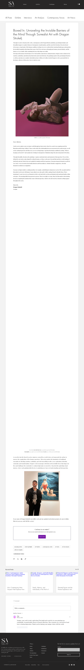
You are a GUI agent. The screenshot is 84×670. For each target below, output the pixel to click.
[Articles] (35, 651)
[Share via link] (25, 559)
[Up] (75, 659)
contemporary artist (47, 547)
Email (59, 646)
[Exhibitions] (46, 648)
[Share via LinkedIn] (21, 559)
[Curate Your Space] (37, 655)
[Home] (35, 646)
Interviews (28, 18)
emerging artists (18, 547)
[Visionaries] (46, 651)
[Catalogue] (46, 646)
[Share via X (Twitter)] (18, 559)
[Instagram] (69, 665)
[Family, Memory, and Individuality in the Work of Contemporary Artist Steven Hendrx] (42, 578)
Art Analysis (39, 18)
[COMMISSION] (18, 656)
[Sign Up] (69, 654)
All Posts (8, 18)
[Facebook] (71, 665)
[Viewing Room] (35, 653)
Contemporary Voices (55, 18)
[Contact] (46, 653)
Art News (71, 18)
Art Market (37, 547)
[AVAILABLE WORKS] (7, 656)
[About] (35, 648)
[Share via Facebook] (14, 559)
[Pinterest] (74, 665)
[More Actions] (70, 617)
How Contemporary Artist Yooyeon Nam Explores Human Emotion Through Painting (16, 588)
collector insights (18, 550)
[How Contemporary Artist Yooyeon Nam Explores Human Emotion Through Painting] (17, 578)
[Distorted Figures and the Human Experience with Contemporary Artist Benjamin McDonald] (67, 578)
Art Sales (57, 547)
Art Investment (65, 547)
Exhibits (18, 18)
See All (77, 569)
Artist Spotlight (28, 547)
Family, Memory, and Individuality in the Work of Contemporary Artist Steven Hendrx (40, 588)
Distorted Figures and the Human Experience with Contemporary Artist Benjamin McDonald (66, 588)
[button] (65, 4)
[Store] (35, 657)
